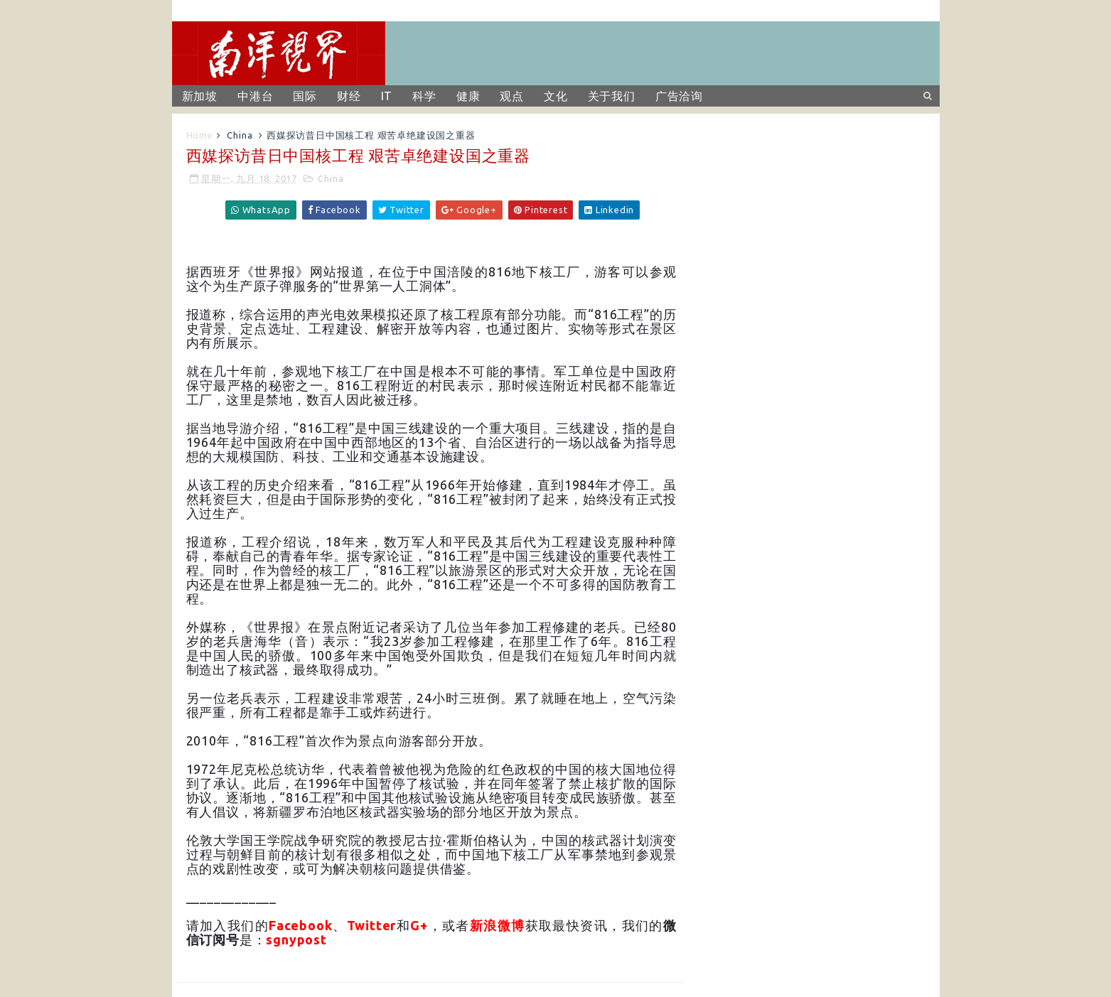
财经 (349, 96)
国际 (305, 96)
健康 (468, 96)
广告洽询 (679, 96)
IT (387, 96)
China (239, 135)
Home (199, 135)
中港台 (255, 96)
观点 (512, 96)
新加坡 (200, 96)
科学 (424, 96)
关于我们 (611, 96)
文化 (556, 96)
